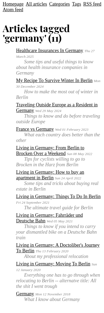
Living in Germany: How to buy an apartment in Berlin (50, 174)
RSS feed (92, 4)
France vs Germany (35, 129)
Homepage (13, 4)
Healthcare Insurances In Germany (49, 50)
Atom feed (13, 9)
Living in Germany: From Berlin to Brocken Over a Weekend (50, 150)
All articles (36, 4)
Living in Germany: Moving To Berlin (53, 263)
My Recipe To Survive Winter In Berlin (54, 80)
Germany (25, 293)
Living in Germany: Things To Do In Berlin (58, 196)
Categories (59, 4)
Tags (76, 4)
